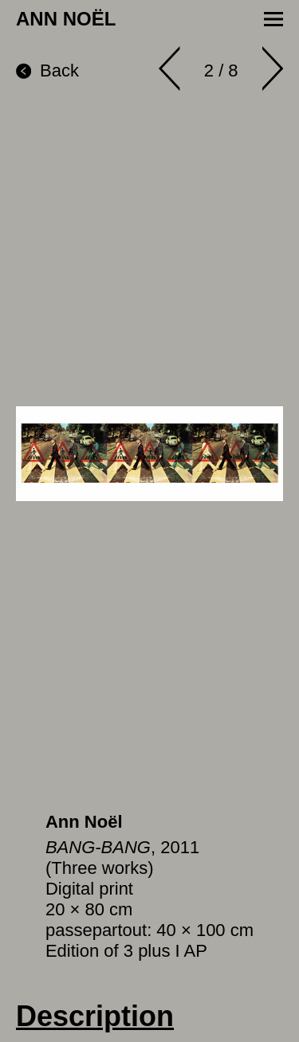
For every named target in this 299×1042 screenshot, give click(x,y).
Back (47, 70)
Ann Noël (84, 822)
